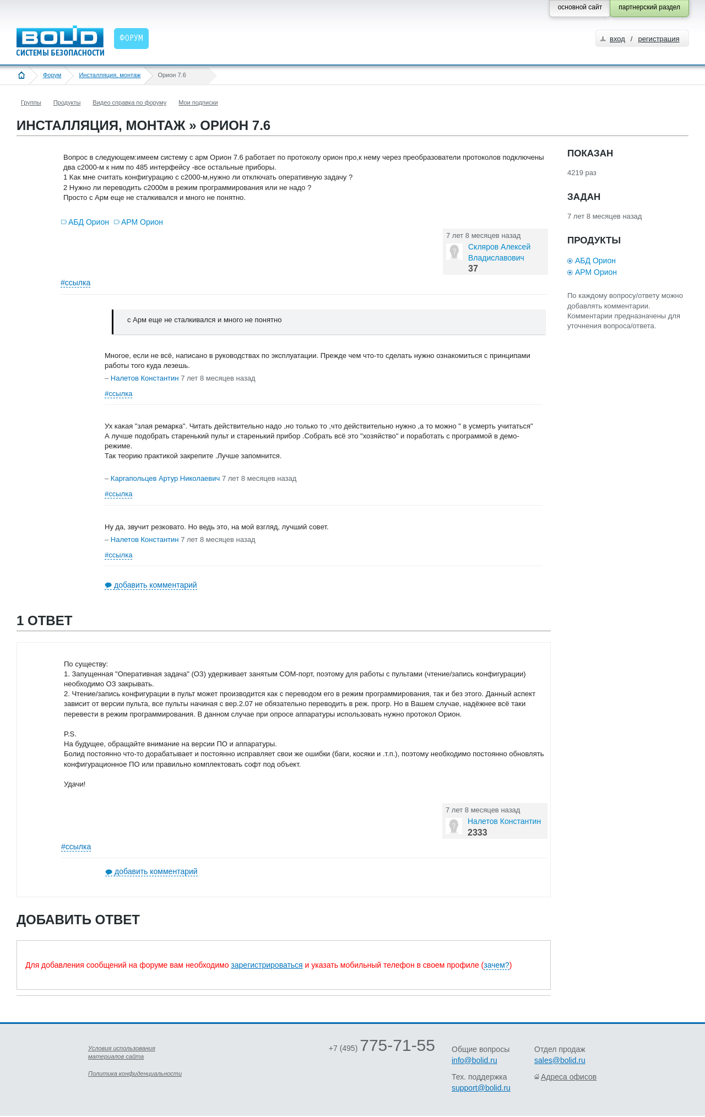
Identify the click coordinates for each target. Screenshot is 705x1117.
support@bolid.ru (481, 1087)
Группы (31, 102)
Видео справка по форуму (129, 102)
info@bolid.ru (474, 1060)
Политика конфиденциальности (135, 1073)
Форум (52, 75)
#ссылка (75, 282)
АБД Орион (88, 222)
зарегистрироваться (266, 965)
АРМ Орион (142, 222)
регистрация (658, 39)
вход (617, 39)
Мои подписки (198, 102)
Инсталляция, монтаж (109, 75)
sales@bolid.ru (559, 1060)
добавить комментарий (155, 585)
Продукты (67, 102)
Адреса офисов (568, 1076)
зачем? (496, 965)
